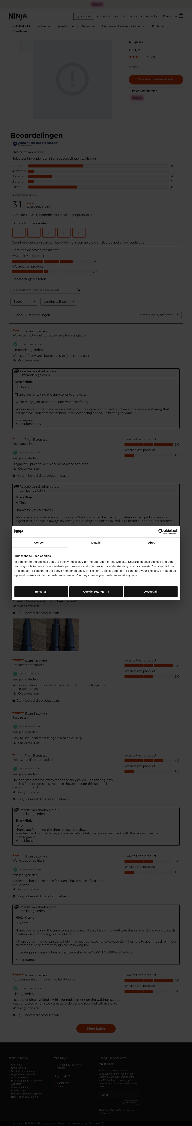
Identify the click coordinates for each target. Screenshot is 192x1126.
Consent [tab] (40, 542)
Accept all (151, 591)
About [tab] (152, 542)
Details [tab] (96, 542)
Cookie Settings (96, 591)
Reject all (41, 591)
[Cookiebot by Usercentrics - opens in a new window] (161, 531)
